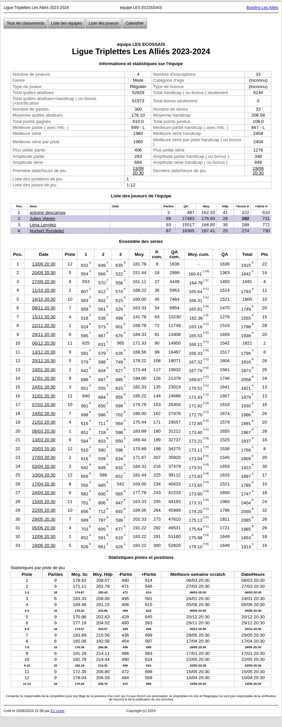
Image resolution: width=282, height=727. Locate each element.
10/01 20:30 (43, 369)
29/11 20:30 (43, 334)
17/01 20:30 (43, 378)
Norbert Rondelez (47, 230)
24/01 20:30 (43, 386)
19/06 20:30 (257, 170)
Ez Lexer (58, 711)
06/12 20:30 (43, 343)
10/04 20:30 (43, 474)
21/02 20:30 (43, 422)
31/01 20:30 (43, 395)
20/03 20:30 (43, 448)
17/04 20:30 (43, 483)
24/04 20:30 (43, 492)
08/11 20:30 (43, 307)
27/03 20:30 (43, 457)
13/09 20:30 (138, 170)
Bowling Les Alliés (262, 7)
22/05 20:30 (43, 510)
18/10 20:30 (43, 299)
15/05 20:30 (43, 501)
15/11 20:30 (43, 316)
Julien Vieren (42, 218)
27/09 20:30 (43, 281)
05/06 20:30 (43, 527)
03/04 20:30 (43, 466)
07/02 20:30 (43, 404)
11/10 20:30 (43, 290)
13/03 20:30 (43, 439)
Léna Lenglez (43, 224)
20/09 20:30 (43, 272)
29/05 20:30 (43, 519)
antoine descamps (47, 212)
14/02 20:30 (43, 413)
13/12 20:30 (43, 352)
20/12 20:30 (43, 360)
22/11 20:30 (43, 325)
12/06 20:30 (43, 536)
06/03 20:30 (43, 431)
